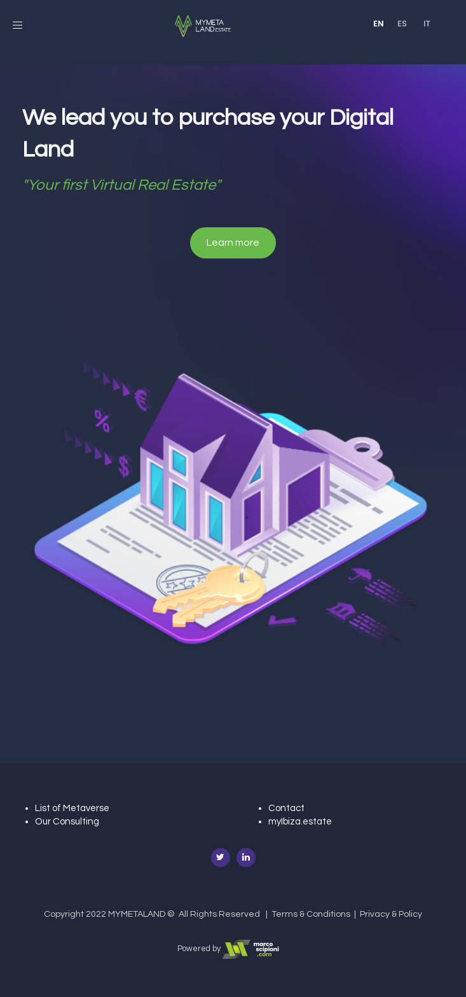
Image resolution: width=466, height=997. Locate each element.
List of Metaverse (72, 808)
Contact (286, 808)
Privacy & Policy (391, 914)
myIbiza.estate (300, 821)
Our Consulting (67, 821)
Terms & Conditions (310, 914)
